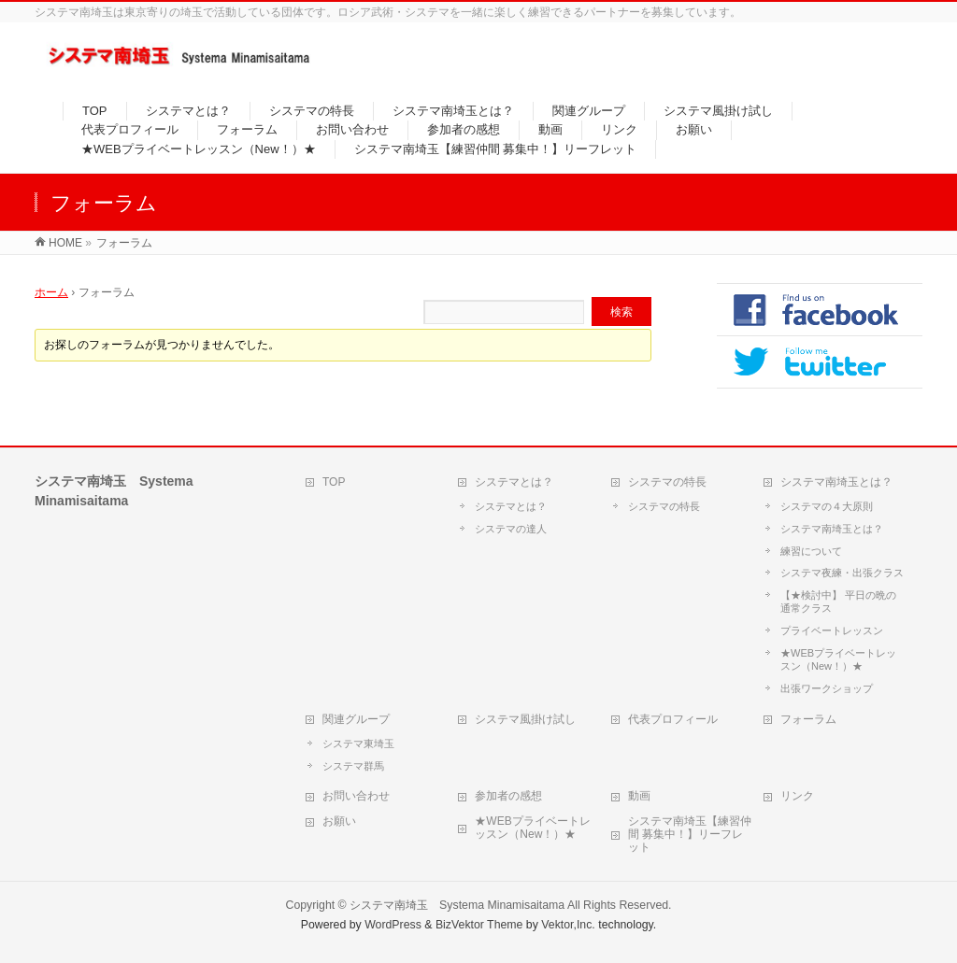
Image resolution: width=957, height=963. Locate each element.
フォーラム (808, 719)
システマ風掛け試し (525, 719)
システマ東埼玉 (358, 743)
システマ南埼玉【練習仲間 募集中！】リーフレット (689, 834)
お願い (339, 821)
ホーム (51, 292)
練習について (811, 551)
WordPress (392, 924)
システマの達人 (511, 528)
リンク (797, 795)
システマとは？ (514, 482)
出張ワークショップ (826, 688)
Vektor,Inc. (568, 924)
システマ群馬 (353, 766)
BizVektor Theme (479, 924)
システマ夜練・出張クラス (842, 572)
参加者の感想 (508, 795)
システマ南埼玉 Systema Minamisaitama (457, 905)
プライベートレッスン (831, 630)
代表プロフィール (673, 719)
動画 (639, 795)
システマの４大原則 (826, 506)
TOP (333, 482)
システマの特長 (667, 482)
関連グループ (356, 719)
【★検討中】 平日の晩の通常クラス (838, 601)
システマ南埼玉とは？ (836, 482)
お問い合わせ (356, 795)
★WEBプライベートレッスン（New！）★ (838, 659)
